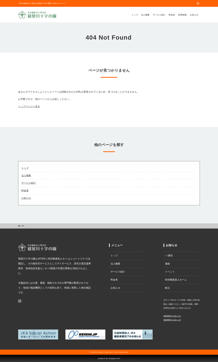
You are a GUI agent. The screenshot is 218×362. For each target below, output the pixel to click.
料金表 (172, 15)
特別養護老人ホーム (176, 279)
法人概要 (145, 15)
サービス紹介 (159, 15)
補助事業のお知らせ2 (172, 320)
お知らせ (194, 15)
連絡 (167, 263)
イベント (170, 271)
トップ (135, 15)
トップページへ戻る (29, 106)
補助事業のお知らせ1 (172, 316)
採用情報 (182, 15)
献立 (167, 288)
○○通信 (169, 255)
